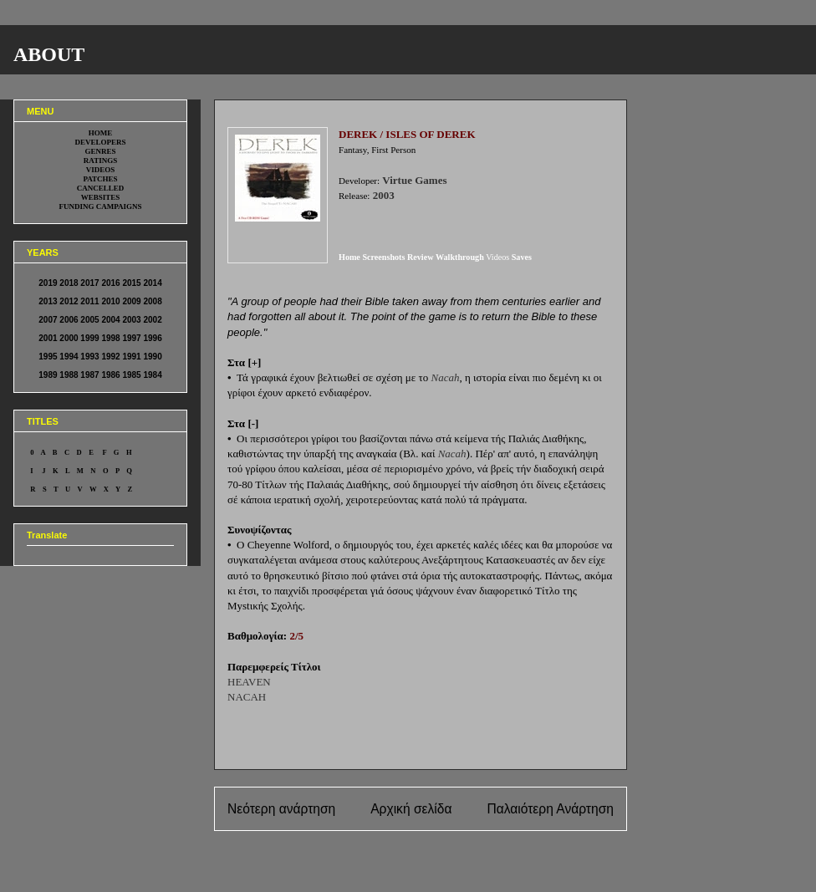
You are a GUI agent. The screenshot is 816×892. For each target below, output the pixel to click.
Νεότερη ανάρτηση (281, 809)
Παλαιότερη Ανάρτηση (550, 809)
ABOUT (48, 54)
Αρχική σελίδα (410, 809)
